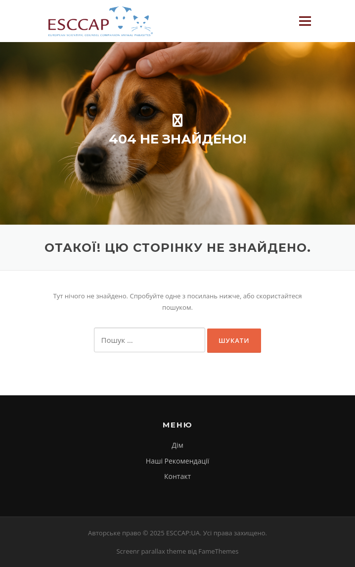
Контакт (177, 476)
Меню (304, 20)
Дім (177, 445)
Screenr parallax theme (151, 551)
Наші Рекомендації (177, 461)
